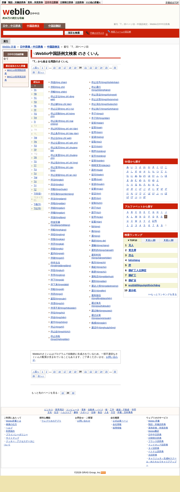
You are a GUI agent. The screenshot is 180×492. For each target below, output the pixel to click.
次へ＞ (41, 72)
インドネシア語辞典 (158, 444)
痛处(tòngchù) (98, 267)
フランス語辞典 (156, 441)
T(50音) (37, 193)
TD (35, 102)
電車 (83, 410)
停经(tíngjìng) (58, 234)
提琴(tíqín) (96, 132)
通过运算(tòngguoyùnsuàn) (101, 316)
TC (35, 98)
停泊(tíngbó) (57, 179)
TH (35, 118)
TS (35, 161)
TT (35, 165)
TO (35, 146)
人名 (106, 412)
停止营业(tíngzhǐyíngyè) (104, 94)
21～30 (168, 240)
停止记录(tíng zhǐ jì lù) (62, 108)
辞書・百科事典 (125, 412)
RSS (103, 473)
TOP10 (132, 240)
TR (35, 157)
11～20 (150, 240)
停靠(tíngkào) (58, 239)
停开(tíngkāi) (57, 244)
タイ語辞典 (153, 448)
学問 (134, 410)
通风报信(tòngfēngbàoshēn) (101, 297)
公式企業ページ (120, 421)
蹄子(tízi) (96, 207)
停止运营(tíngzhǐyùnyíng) (104, 99)
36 (34, 72)
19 (75, 67)
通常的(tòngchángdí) (102, 250)
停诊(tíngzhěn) (58, 317)
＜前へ (36, 67)
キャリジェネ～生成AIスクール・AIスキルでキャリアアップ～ (161, 461)
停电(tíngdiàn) (58, 203)
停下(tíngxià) (57, 279)
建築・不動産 (122, 410)
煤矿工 (132, 275)
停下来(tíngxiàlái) (60, 284)
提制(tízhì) (96, 203)
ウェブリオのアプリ (51, 421)
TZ (35, 189)
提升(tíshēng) (98, 156)
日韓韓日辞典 (66, 2)
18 (70, 67)
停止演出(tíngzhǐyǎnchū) (104, 104)
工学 (112, 410)
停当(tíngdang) (58, 198)
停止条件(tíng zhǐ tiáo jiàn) (65, 133)
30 (73, 393)
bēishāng (134, 260)
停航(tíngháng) (58, 229)
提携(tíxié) (96, 179)
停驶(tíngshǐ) (57, 258)
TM (35, 138)
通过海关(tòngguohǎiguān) (100, 304)
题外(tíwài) (97, 170)
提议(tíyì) (96, 193)
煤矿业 (132, 280)
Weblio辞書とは (13, 421)
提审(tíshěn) (97, 160)
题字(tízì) (96, 212)
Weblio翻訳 (153, 431)
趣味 (76, 412)
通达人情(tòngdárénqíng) (104, 286)
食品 (100, 412)
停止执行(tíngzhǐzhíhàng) (104, 108)
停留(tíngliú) (57, 248)
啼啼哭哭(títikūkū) (100, 165)
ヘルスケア (66, 412)
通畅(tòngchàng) (100, 245)
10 (63, 393)
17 (65, 67)
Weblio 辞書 (9, 46)
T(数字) (37, 204)
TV (35, 173)
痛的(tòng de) (98, 240)
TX (35, 181)
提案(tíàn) (96, 221)
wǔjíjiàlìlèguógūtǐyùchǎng (144, 285)
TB (35, 94)
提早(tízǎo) (97, 217)
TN (35, 142)
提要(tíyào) (97, 188)
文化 (50, 412)
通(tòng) (95, 236)
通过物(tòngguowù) (101, 310)
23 (96, 67)
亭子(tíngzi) (97, 113)
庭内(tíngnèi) (57, 253)
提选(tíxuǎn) (97, 184)
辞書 (4, 2)
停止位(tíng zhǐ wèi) (61, 138)
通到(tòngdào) (99, 281)
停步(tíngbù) (57, 184)
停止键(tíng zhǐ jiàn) (61, 104)
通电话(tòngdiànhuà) (102, 276)
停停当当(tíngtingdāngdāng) (61, 264)
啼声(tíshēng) (98, 151)
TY (35, 185)
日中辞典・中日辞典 (31, 46)
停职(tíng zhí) (58, 87)
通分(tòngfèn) (98, 290)
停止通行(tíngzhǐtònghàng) (100, 88)
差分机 (132, 290)
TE (35, 106)
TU (35, 169)
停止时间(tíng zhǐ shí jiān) (64, 128)
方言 (113, 412)
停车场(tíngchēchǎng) (62, 194)
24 (101, 67)
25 (106, 67)
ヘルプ (9, 428)
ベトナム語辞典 (156, 451)
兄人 (131, 245)
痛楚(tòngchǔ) (98, 271)
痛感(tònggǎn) (98, 322)
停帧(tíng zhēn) (59, 91)
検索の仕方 (11, 424)
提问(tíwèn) (97, 174)
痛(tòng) (95, 231)
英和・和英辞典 (35, 2)
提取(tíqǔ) (96, 141)
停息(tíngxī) (57, 294)
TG (35, 114)
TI (35, 122)
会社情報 (117, 424)
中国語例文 (33, 25)
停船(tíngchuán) (59, 189)
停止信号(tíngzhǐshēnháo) (105, 82)
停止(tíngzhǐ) (57, 326)
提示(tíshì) (96, 146)
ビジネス (48, 410)
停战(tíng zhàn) (59, 82)
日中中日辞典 (51, 2)
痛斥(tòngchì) (98, 262)
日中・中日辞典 (12, 25)
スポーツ (84, 412)
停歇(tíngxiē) (57, 289)
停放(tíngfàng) (58, 217)
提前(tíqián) (97, 122)
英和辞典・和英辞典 (158, 428)
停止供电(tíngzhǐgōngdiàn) (60, 338)
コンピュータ (72, 410)
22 (91, 67)
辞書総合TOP (172, 2)
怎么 (131, 255)
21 (85, 67)
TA (35, 90)
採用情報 (117, 428)
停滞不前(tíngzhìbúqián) (63, 308)
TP (35, 150)
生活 (56, 412)
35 (115, 67)
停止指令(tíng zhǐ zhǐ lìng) (64, 162)
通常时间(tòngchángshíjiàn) (101, 256)
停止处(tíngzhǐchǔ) (60, 331)
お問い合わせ (83, 421)
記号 (154, 221)
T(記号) (37, 208)
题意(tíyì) (96, 198)
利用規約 (10, 431)
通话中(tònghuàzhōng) (103, 327)
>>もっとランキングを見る (162, 294)
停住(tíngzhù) (58, 312)
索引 (5, 41)
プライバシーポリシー (17, 434)
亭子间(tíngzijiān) (100, 118)
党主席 (132, 250)
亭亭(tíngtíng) (58, 275)
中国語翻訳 (54, 25)
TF (35, 110)
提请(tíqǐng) (97, 137)
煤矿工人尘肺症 (137, 270)
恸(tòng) (95, 226)
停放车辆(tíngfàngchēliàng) (60, 223)
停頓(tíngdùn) (58, 208)
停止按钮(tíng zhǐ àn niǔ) (64, 175)
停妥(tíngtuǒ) (57, 270)
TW (35, 177)
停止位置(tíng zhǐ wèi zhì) (64, 142)
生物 (93, 412)
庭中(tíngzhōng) (59, 322)
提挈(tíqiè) (96, 127)
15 (54, 67)
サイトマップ (12, 438)
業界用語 (59, 410)
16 (59, 67)
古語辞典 (79, 2)
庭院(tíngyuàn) (58, 298)
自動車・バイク (95, 410)
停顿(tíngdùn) (58, 212)
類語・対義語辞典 (17, 2)
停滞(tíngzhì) (57, 303)
